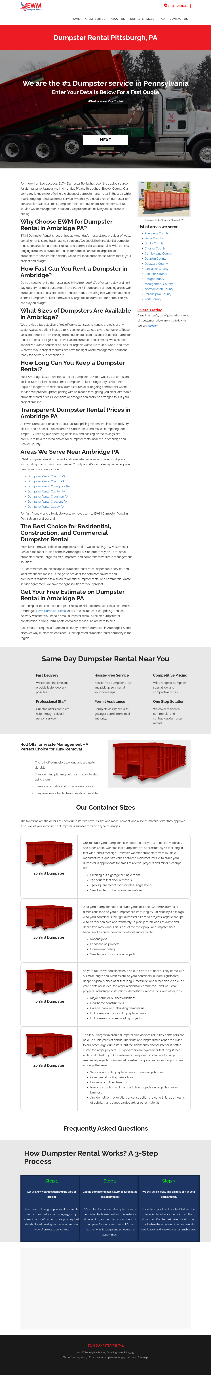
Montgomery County (159, 284)
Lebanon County (156, 274)
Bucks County (154, 243)
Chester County (155, 248)
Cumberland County (158, 253)
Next (105, 139)
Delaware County (156, 263)
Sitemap (143, 1357)
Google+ (153, 325)
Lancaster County (156, 268)
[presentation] (105, 125)
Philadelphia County (158, 294)
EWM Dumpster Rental (51, 611)
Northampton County (159, 289)
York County (153, 299)
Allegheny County (157, 233)
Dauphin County (155, 258)
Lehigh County (154, 279)
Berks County (154, 238)
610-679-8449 (176, 6)
